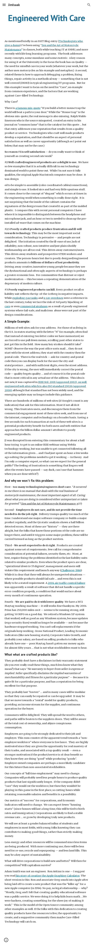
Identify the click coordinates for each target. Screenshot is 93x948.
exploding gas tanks (25, 298)
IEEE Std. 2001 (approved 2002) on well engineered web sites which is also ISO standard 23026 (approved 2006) (46, 386)
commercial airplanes (34, 306)
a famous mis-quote (27, 108)
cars (7, 306)
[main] (46, 18)
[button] (4, 4)
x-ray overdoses (53, 298)
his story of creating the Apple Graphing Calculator (47, 875)
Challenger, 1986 (71, 570)
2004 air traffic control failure (66, 583)
